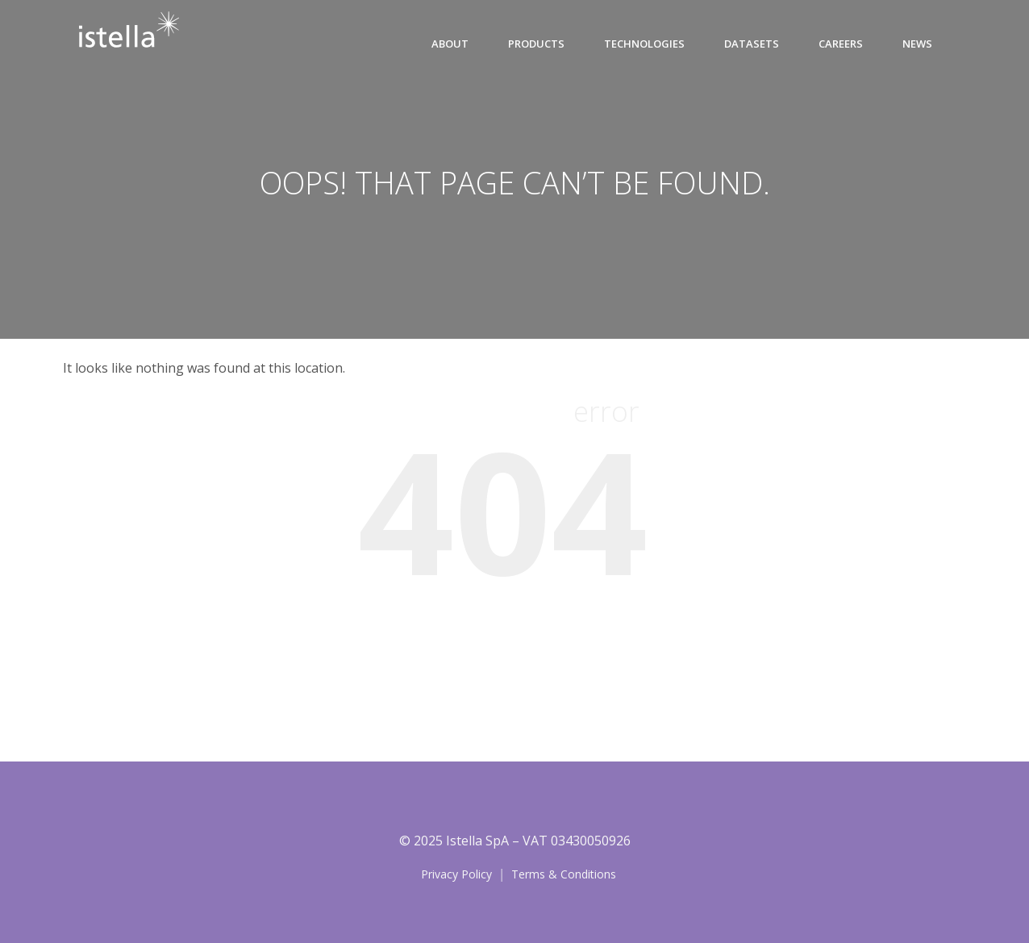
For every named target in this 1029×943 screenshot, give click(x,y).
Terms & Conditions (563, 874)
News (917, 43)
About (450, 43)
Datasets (751, 43)
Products (536, 43)
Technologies (644, 43)
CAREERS (841, 43)
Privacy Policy (456, 874)
